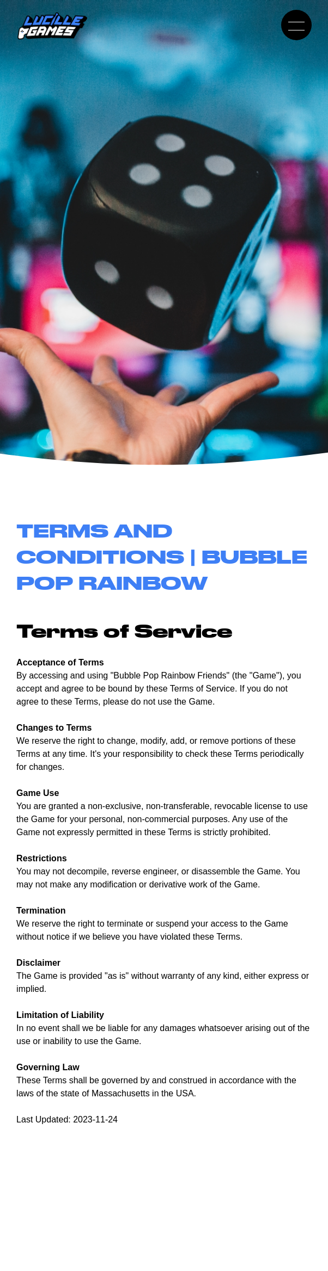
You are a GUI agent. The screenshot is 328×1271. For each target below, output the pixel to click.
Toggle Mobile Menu (293, 25)
